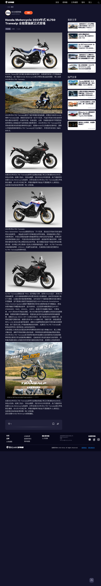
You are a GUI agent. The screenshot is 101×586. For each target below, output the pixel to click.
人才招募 (45, 438)
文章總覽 (74, 2)
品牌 (7, 438)
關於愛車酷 (45, 436)
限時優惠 (27, 441)
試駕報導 (27, 436)
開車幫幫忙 (28, 439)
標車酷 (65, 2)
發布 (83, 2)
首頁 (57, 2)
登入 (90, 2)
